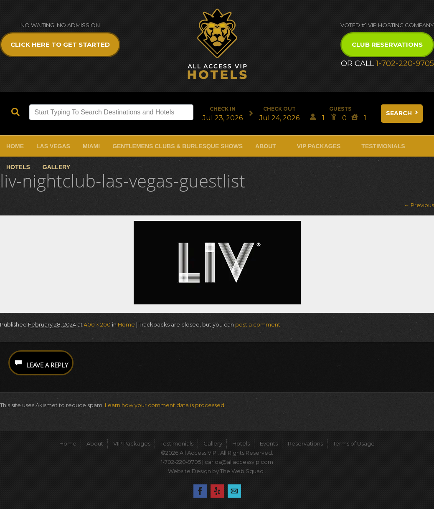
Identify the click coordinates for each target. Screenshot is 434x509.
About (265, 146)
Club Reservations (387, 44)
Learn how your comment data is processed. (165, 405)
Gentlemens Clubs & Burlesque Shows (177, 146)
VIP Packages (319, 146)
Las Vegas (53, 146)
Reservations (305, 443)
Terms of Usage (354, 443)
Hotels (18, 167)
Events (269, 443)
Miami (91, 146)
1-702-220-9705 (405, 63)
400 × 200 (97, 324)
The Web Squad (242, 471)
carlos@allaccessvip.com (239, 461)
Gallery (56, 167)
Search (402, 113)
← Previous (419, 205)
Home (15, 146)
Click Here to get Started (60, 44)
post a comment (257, 324)
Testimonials (383, 146)
